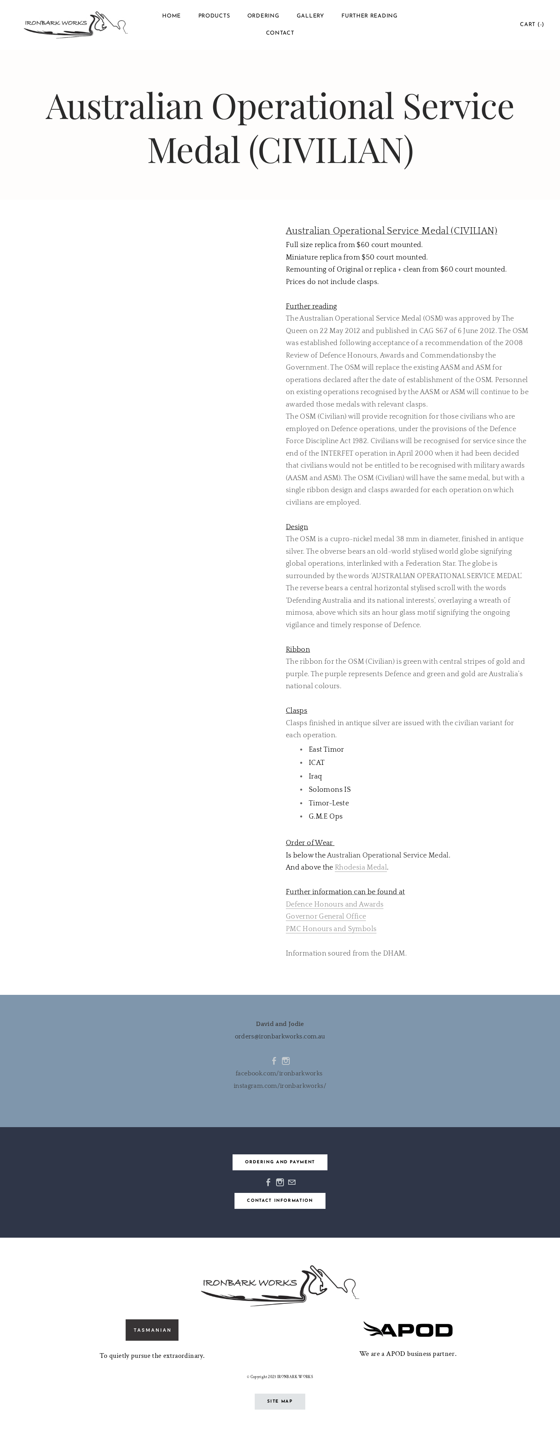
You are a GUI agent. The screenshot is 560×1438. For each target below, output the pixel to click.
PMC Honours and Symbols (331, 929)
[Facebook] (274, 1061)
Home (171, 16)
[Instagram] (286, 1061)
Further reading (369, 16)
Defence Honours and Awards (334, 904)
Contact (280, 33)
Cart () (532, 25)
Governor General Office (326, 917)
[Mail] (292, 1182)
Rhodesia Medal (361, 868)
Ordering (263, 16)
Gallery (310, 16)
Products (214, 16)
